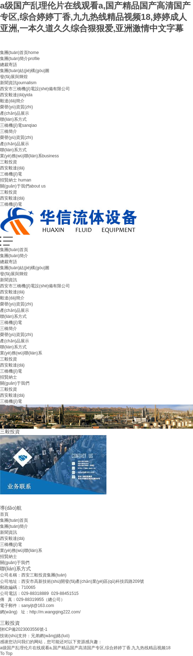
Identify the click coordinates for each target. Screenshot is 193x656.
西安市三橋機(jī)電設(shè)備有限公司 (35, 88)
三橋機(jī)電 (18, 125)
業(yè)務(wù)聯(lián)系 (29, 155)
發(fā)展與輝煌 (14, 76)
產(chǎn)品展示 (14, 113)
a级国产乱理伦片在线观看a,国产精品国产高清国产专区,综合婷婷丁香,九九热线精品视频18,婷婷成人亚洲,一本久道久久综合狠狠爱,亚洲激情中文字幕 (95, 17)
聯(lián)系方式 (13, 119)
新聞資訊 (18, 82)
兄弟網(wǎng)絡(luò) (50, 635)
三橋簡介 (8, 131)
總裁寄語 (8, 64)
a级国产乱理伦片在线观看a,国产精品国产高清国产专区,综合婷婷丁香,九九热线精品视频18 (85, 647)
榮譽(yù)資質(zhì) (16, 106)
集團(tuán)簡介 (20, 58)
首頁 (4, 514)
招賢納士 (15, 180)
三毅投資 (8, 161)
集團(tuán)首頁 (19, 52)
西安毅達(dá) (16, 94)
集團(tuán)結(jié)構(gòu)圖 (24, 70)
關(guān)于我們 (23, 186)
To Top (6, 653)
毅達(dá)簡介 (12, 100)
